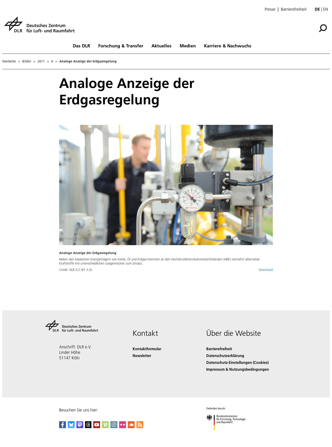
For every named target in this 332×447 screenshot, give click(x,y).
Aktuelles (161, 46)
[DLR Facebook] (62, 426)
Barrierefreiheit (294, 9)
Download (266, 270)
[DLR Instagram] (114, 426)
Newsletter (142, 355)
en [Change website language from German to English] (325, 9)
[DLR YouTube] (96, 426)
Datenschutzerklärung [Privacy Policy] (225, 355)
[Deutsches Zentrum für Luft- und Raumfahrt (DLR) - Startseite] (41, 27)
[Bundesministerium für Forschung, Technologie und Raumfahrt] (228, 434)
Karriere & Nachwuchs (227, 46)
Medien (188, 46)
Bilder (26, 61)
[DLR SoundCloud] (131, 426)
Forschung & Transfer (120, 46)
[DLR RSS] (139, 426)
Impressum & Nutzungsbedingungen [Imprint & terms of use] (237, 369)
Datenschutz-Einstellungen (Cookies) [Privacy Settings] (237, 362)
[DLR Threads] (88, 426)
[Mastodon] (79, 426)
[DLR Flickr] (122, 426)
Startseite (9, 61)
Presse (270, 9)
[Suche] (323, 28)
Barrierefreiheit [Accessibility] (219, 348)
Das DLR (81, 46)
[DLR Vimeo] (105, 426)
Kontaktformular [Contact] (147, 348)
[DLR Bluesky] (71, 426)
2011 (41, 61)
